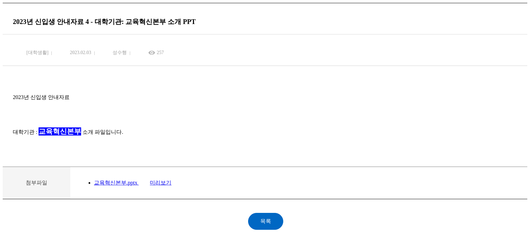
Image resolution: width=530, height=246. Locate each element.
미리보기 (160, 183)
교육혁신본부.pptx (116, 183)
